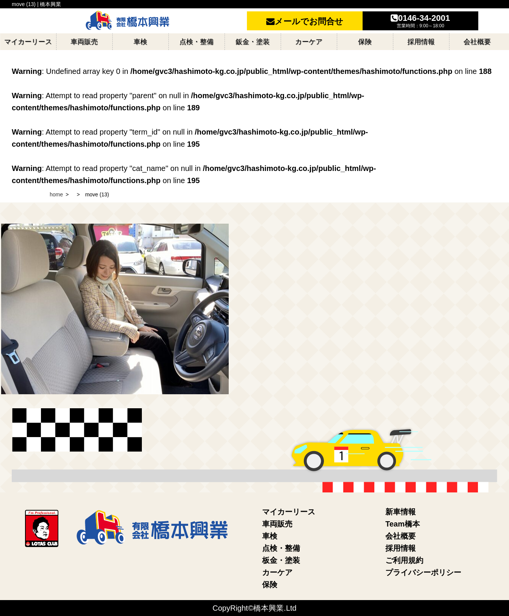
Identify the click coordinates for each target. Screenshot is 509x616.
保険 (269, 584)
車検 (269, 536)
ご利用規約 (404, 560)
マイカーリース (288, 512)
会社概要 (400, 536)
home (56, 194)
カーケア (277, 572)
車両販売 (277, 524)
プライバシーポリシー (423, 572)
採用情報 (400, 548)
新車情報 (400, 512)
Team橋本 (402, 524)
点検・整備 (281, 548)
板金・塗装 (281, 560)
